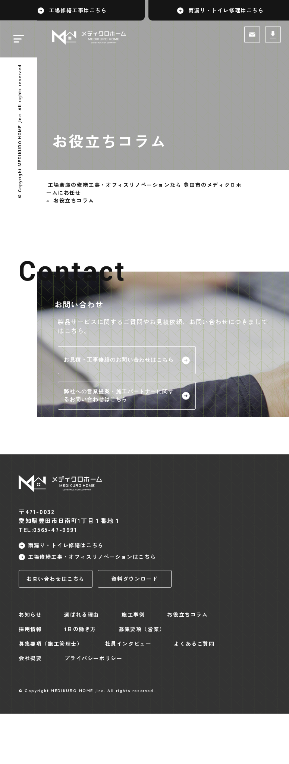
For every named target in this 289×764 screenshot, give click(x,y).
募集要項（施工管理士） (51, 643)
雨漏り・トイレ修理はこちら (226, 10)
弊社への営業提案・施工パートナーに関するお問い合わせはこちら (119, 395)
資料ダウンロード (134, 578)
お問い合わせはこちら (55, 578)
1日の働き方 (80, 629)
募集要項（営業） (142, 629)
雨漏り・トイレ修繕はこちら (66, 545)
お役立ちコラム (187, 614)
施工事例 (133, 614)
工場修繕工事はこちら (78, 10)
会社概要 (30, 658)
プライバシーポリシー (93, 658)
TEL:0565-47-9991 (48, 529)
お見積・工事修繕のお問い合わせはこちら (119, 360)
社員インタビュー (128, 643)
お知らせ (30, 614)
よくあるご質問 (194, 643)
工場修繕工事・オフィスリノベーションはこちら (92, 556)
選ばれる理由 (81, 614)
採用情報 (30, 629)
